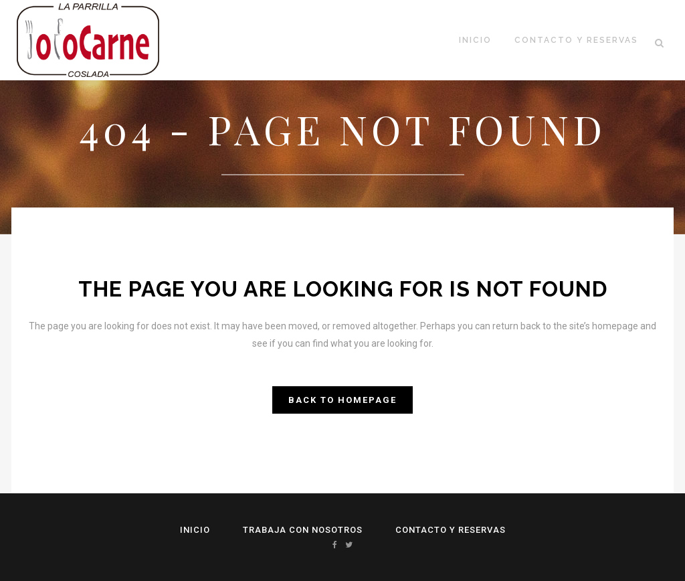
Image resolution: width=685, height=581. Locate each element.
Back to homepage (342, 400)
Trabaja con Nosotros (303, 530)
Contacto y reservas (450, 530)
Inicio (195, 530)
